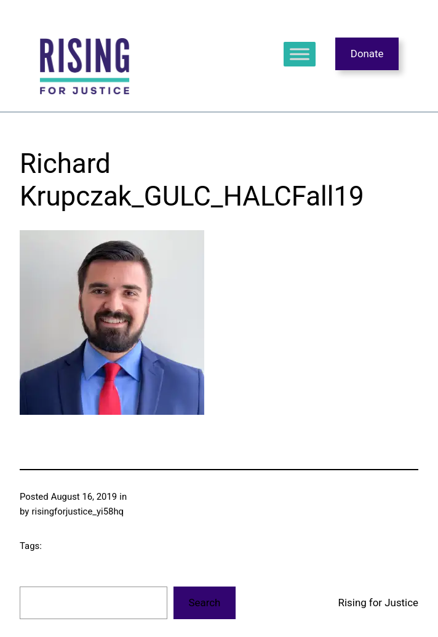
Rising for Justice (378, 602)
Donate (367, 53)
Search (205, 602)
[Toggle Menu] (299, 54)
